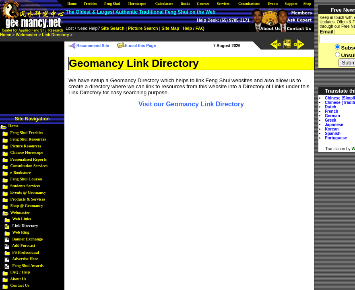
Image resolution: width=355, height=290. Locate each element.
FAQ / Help (20, 272)
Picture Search (143, 28)
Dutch (330, 107)
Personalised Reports (28, 159)
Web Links (21, 219)
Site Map (170, 28)
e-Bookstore (20, 172)
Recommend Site (92, 46)
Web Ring (20, 232)
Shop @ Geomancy (26, 205)
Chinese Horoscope (26, 152)
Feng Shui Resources (28, 139)
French (331, 111)
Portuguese (336, 138)
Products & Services (27, 199)
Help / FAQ (193, 28)
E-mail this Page (140, 46)
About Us (18, 279)
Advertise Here (25, 259)
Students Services (25, 186)
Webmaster (20, 212)
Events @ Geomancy (28, 192)
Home (13, 126)
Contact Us (20, 285)
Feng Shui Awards (28, 265)
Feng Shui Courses (26, 179)
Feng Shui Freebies (26, 132)
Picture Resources (25, 146)
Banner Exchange (27, 239)
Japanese (334, 124)
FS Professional (25, 252)
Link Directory (55, 35)
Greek (330, 120)
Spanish (333, 133)
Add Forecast (23, 245)
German (332, 116)
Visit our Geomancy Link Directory (191, 104)
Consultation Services (29, 166)
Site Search (112, 28)
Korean (331, 129)
